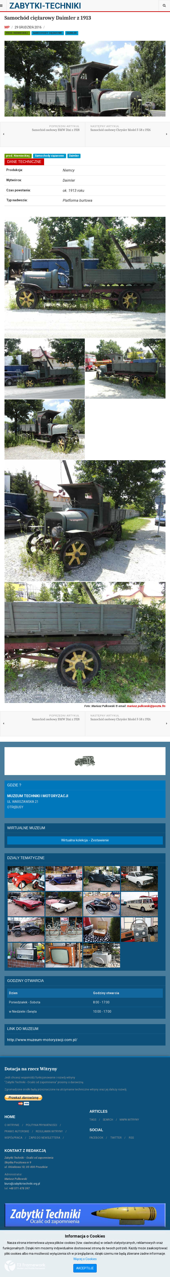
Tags (92, 1119)
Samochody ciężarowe (48, 33)
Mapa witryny (129, 1119)
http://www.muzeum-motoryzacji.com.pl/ (42, 1039)
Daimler (72, 33)
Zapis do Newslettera (44, 1137)
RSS (131, 1137)
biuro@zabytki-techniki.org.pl (22, 1183)
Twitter (116, 1137)
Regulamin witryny (49, 1131)
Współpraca (13, 1137)
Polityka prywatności (41, 1125)
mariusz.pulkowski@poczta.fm (146, 706)
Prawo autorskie (16, 1131)
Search (108, 1119)
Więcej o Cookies (85, 1259)
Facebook (96, 1137)
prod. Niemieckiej (17, 33)
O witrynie (11, 1125)
